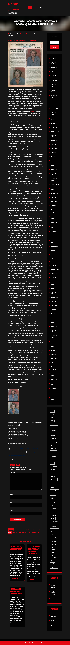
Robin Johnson (53, 621)
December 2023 (53, 76)
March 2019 (54, 160)
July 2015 (53, 354)
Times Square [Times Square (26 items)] (53, 548)
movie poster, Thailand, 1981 (15, 591)
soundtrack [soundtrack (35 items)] (54, 541)
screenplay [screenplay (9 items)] (54, 538)
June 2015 (54, 358)
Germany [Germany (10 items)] (53, 448)
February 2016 (53, 321)
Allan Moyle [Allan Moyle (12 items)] (54, 430)
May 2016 (53, 309)
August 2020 (54, 123)
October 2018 (55, 184)
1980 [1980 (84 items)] (52, 414)
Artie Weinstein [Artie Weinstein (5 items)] (53, 434)
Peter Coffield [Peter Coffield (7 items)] (53, 498)
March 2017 (54, 266)
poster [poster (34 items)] (53, 505)
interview (35, 448)
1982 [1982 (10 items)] (52, 421)
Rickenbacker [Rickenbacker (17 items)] (54, 521)
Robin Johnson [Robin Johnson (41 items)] (53, 530)
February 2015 (53, 374)
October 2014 (55, 394)
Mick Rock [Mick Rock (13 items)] (53, 479)
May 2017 (53, 258)
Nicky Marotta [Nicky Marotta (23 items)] (53, 486)
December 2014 (53, 383)
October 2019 (55, 131)
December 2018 (53, 174)
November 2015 (54, 336)
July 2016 (53, 301)
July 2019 (53, 144)
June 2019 (54, 148)
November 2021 (54, 91)
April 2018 (53, 209)
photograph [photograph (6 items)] (54, 502)
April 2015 (53, 366)
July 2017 (53, 250)
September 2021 (54, 96)
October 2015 (55, 341)
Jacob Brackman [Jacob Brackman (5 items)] (53, 455)
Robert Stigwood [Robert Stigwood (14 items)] (53, 525)
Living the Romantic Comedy (53, 592)
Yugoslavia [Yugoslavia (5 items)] (54, 567)
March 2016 (54, 317)
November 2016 (54, 283)
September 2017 (54, 241)
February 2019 (53, 164)
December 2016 (53, 278)
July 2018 (53, 197)
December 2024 (53, 63)
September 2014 (54, 398)
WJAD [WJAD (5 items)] (52, 564)
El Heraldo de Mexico (23, 448)
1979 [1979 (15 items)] (52, 411)
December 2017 (53, 227)
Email (11, 502)
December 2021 (53, 85)
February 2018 (53, 217)
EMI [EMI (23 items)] (52, 445)
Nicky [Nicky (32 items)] (52, 482)
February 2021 (55, 105)
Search (54, 36)
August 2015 (54, 350)
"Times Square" (18, 459)
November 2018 (54, 179)
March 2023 (54, 81)
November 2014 (54, 389)
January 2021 (54, 109)
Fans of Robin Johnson (55, 615)
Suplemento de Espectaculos (17, 455)
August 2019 (54, 140)
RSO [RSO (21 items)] (52, 534)
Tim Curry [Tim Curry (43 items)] (53, 544)
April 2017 (53, 262)
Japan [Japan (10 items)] (52, 460)
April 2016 (53, 313)
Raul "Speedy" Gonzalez (34, 452)
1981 (14, 448)
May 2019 (53, 152)
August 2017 (54, 246)
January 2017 (54, 273)
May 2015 (53, 362)
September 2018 (54, 188)
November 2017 (54, 232)
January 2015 (54, 379)
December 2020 (53, 113)
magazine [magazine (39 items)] (53, 473)
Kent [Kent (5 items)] (52, 463)
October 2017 (55, 237)
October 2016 (55, 288)
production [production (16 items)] (54, 512)
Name (12, 494)
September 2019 (54, 136)
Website (12, 510)
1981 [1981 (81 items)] (52, 417)
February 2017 (55, 269)
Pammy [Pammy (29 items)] (53, 494)
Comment (13, 472)
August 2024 (54, 67)
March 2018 (54, 213)
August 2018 (54, 193)
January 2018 (54, 222)
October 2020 (53, 119)
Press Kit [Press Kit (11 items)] (53, 508)
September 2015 (54, 345)
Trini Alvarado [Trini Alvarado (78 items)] (53, 556)
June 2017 (53, 254)
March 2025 (54, 58)
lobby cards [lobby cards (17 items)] (54, 466)
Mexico (22, 452)
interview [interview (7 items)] (53, 452)
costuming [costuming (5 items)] (54, 442)
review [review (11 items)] (52, 518)
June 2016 (54, 305)
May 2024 (53, 71)
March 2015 (54, 370)
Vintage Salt (54, 598)
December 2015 (53, 331)
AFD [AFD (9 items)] (52, 427)
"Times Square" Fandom (53, 585)
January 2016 (54, 326)
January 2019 (54, 169)
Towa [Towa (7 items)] (52, 552)
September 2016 (54, 293)
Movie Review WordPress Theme (30, 643)
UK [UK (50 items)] (51, 560)
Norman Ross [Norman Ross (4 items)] (54, 491)
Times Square (54, 626)
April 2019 (53, 156)
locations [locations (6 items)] (53, 469)
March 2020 (54, 127)
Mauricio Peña (13, 452)
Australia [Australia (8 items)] (53, 438)
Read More (15, 578)
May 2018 (53, 205)
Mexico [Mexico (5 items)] (53, 476)
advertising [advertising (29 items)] (54, 424)
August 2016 (54, 297)
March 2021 (54, 101)
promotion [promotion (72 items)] (54, 515)
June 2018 (54, 201)
